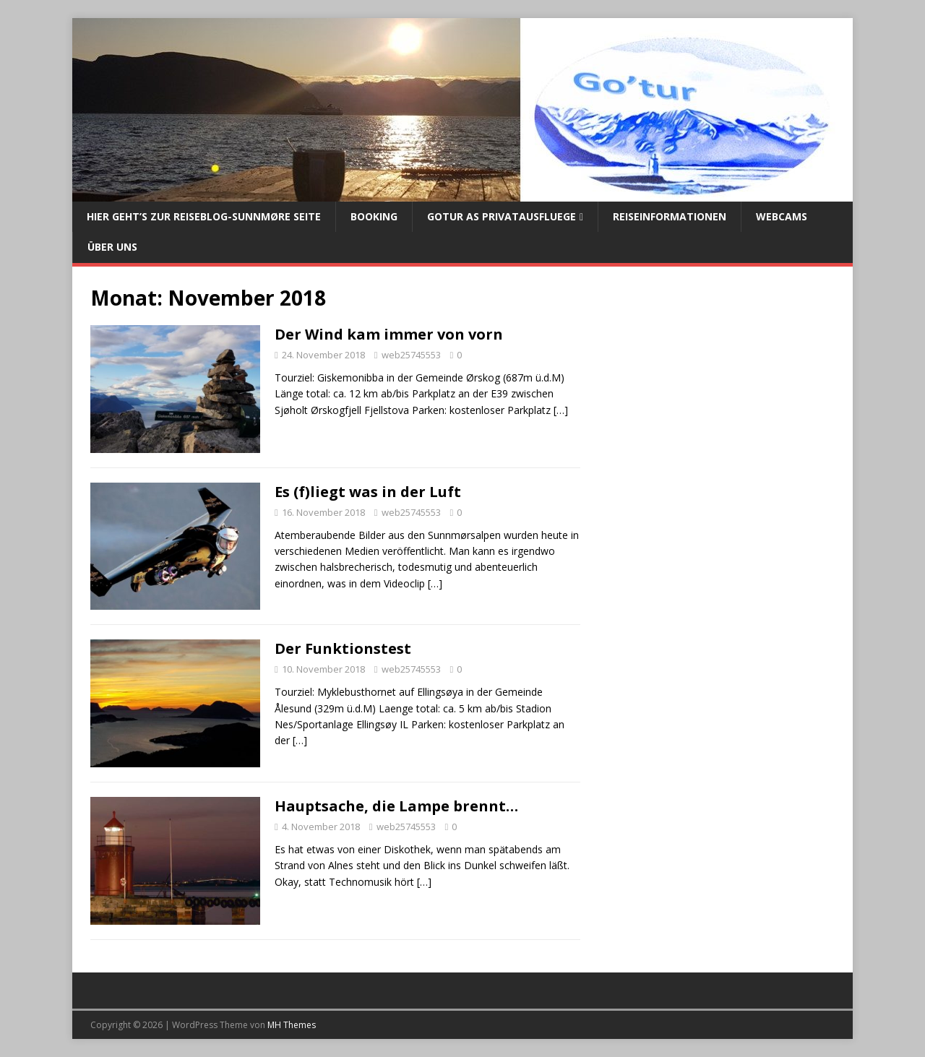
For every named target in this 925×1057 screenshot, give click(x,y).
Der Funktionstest (343, 648)
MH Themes (291, 1025)
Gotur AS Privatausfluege (501, 216)
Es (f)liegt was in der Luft (368, 491)
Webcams (781, 216)
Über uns (112, 247)
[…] (561, 410)
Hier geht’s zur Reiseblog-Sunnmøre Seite (204, 216)
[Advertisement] (717, 407)
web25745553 (411, 354)
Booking (373, 216)
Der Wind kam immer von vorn (389, 334)
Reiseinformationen (669, 216)
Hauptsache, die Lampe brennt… (396, 806)
